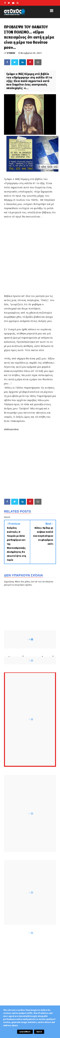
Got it (39, 1032)
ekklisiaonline (11, 429)
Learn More (25, 1032)
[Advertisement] (30, 262)
